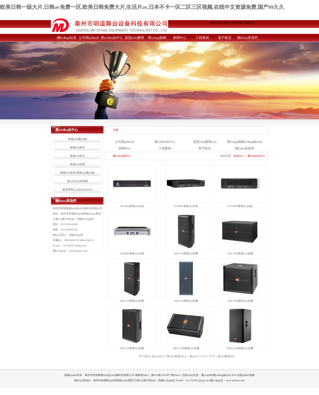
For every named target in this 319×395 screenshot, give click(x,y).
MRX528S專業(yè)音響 (240, 348)
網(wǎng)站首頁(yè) (67, 39)
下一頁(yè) (218, 356)
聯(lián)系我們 (247, 37)
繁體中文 (249, 22)
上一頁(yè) (190, 356)
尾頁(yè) (229, 356)
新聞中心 (179, 37)
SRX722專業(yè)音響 (186, 300)
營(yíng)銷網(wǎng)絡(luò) (157, 39)
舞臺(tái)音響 (77, 164)
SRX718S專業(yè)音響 (240, 300)
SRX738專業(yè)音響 (186, 253)
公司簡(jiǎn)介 (89, 37)
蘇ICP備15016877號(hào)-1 (166, 375)
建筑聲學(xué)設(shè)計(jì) (77, 189)
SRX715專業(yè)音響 (132, 348)
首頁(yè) (238, 155)
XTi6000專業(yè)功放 (132, 253)
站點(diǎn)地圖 (246, 375)
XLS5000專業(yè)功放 (240, 206)
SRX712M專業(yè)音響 (186, 348)
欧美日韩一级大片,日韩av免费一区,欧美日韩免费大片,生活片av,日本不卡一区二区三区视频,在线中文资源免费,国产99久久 (142, 7)
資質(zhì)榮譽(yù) (134, 39)
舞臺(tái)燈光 (77, 155)
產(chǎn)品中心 (112, 37)
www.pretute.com (78, 250)
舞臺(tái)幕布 (77, 147)
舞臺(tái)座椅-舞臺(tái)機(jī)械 (77, 172)
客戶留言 (224, 37)
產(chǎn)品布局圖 (77, 181)
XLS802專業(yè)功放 (186, 206)
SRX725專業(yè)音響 (132, 300)
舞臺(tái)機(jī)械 (77, 139)
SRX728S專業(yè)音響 (240, 253)
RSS (234, 375)
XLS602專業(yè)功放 (132, 206)
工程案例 (202, 37)
